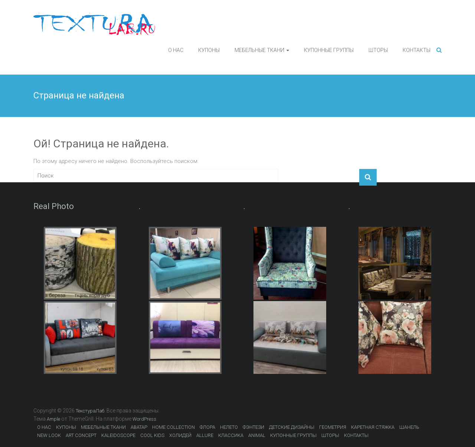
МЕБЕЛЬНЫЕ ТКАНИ (259, 50)
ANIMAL (256, 435)
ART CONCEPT (81, 435)
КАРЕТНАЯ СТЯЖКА (372, 427)
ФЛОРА (207, 427)
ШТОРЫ (378, 50)
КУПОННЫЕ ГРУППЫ (329, 50)
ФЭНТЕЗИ (253, 427)
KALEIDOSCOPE (118, 435)
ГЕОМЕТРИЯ (332, 427)
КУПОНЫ (209, 50)
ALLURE (204, 435)
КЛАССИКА (230, 435)
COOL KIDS (152, 435)
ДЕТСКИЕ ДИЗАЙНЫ (291, 427)
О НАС (175, 50)
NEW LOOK (49, 435)
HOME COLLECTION (173, 427)
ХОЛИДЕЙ (180, 435)
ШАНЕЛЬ (409, 427)
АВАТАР (139, 427)
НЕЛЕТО (229, 427)
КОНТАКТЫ (416, 50)
